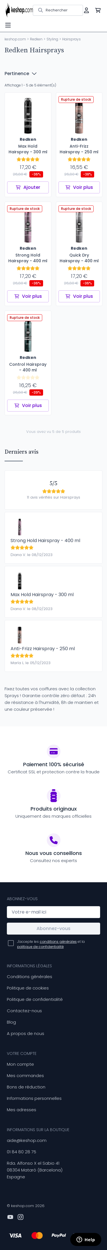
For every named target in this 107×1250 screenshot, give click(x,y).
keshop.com (15, 39)
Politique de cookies (28, 988)
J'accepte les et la (51, 944)
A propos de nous (25, 1033)
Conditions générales (29, 977)
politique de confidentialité (40, 946)
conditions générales (58, 941)
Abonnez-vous (53, 928)
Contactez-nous (24, 1011)
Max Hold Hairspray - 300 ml (42, 594)
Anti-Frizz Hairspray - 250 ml (43, 648)
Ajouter (27, 187)
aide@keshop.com (27, 1140)
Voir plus (79, 187)
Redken (36, 39)
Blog (11, 1022)
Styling (52, 39)
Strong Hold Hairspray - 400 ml (45, 540)
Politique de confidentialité (35, 999)
